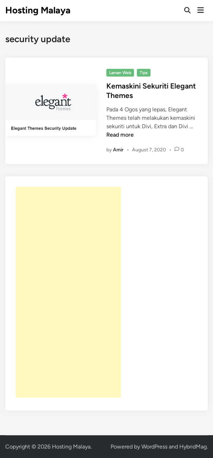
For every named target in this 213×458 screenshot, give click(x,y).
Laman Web (120, 72)
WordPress (154, 446)
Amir (118, 150)
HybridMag (193, 446)
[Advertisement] (68, 292)
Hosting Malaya (38, 10)
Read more (120, 134)
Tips (144, 72)
